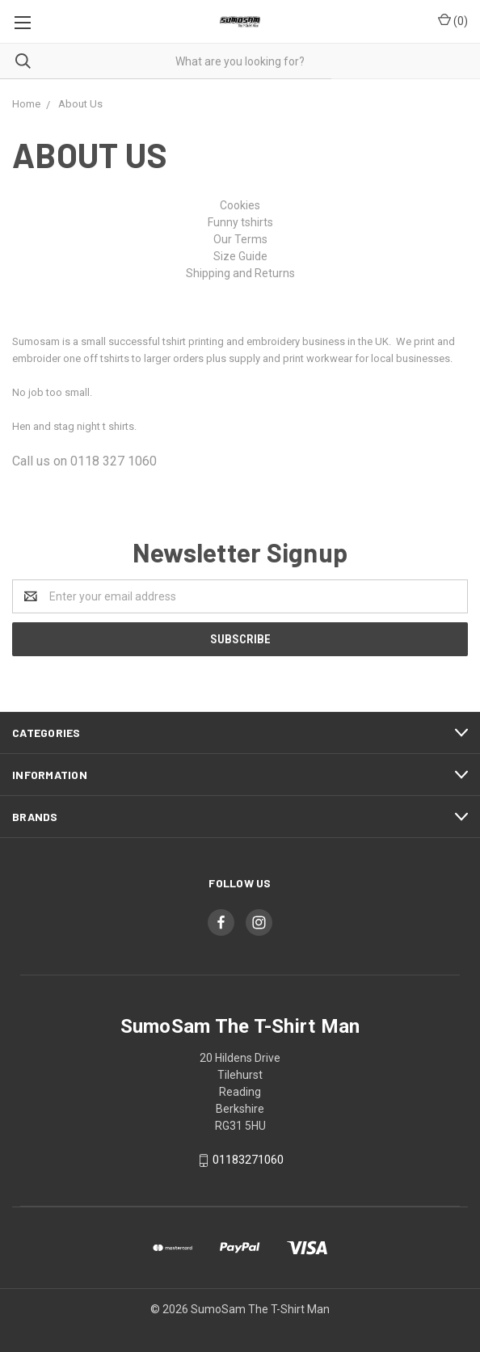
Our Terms (240, 239)
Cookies (240, 205)
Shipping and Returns (240, 273)
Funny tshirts (240, 222)
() (453, 20)
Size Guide (240, 256)
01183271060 (248, 1159)
